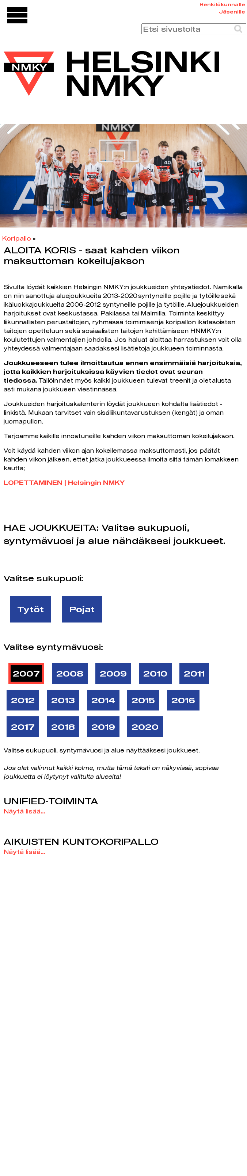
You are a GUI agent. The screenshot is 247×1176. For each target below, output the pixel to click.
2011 (194, 673)
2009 (113, 673)
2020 (145, 726)
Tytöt (30, 609)
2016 (183, 700)
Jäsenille (232, 11)
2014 (103, 700)
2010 (155, 673)
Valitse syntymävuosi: (53, 646)
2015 (143, 700)
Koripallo (16, 238)
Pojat (82, 609)
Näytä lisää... (24, 811)
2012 (23, 700)
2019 (103, 726)
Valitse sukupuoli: (43, 578)
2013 (63, 700)
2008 (69, 673)
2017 (23, 726)
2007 (26, 673)
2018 (63, 726)
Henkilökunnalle (222, 4)
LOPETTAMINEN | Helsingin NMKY (64, 482)
